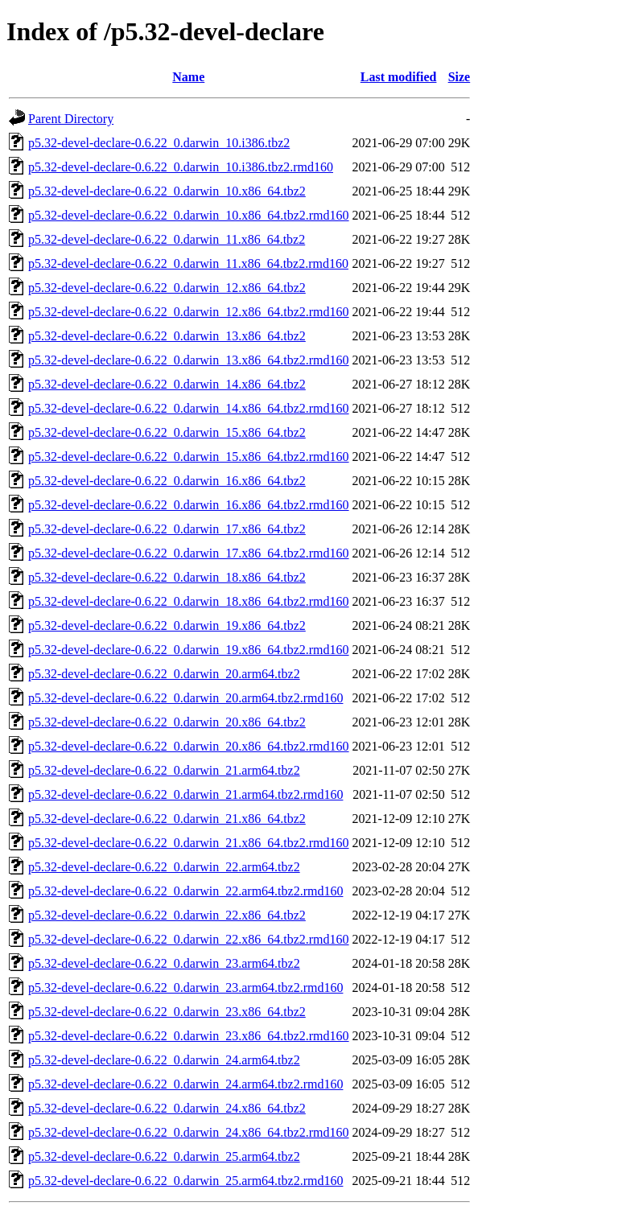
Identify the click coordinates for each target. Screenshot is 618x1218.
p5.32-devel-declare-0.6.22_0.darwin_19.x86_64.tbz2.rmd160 (188, 649)
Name (188, 77)
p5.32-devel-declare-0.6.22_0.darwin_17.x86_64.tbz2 (167, 529)
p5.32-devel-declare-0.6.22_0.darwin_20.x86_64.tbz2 (167, 722)
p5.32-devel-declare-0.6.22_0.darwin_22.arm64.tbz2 (164, 867)
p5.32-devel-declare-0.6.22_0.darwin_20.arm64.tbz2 (164, 674)
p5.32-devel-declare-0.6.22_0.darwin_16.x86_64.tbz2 (167, 481)
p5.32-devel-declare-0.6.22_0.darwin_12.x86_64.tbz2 (167, 287)
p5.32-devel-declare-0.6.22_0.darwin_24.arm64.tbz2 (164, 1060)
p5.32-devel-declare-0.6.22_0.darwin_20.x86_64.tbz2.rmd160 (188, 746)
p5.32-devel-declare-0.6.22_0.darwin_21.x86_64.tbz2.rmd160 (188, 843)
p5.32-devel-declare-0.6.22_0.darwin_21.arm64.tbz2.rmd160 (185, 794)
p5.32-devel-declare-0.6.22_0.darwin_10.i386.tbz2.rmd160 (180, 167)
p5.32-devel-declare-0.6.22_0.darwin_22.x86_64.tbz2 (167, 915)
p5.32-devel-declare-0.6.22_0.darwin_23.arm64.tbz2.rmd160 (185, 987)
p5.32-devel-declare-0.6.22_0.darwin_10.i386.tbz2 (159, 143)
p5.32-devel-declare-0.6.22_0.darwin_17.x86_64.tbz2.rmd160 (188, 553)
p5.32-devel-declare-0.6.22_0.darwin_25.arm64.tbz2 (164, 1156)
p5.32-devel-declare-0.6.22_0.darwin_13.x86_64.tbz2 (167, 336)
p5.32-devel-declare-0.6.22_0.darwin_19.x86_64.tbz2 (167, 625)
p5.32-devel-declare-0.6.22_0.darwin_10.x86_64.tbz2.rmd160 (188, 215)
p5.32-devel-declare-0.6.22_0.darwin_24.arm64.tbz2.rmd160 (185, 1084)
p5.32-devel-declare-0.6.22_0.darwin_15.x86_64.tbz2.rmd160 (188, 456)
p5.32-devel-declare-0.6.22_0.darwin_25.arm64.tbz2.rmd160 (185, 1180)
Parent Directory (70, 119)
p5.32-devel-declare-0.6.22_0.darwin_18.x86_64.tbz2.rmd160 (188, 601)
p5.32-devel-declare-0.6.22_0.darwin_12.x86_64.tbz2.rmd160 (188, 312)
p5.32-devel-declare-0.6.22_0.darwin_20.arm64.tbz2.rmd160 (185, 698)
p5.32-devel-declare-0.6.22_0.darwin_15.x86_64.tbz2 (167, 432)
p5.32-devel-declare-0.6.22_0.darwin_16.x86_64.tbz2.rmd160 (188, 505)
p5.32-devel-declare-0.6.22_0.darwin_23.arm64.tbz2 (164, 963)
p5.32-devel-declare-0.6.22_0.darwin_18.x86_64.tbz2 (167, 577)
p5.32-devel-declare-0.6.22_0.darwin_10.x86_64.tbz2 (167, 191)
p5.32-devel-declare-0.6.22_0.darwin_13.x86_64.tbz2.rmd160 (188, 360)
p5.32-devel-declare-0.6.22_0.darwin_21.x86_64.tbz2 (167, 818)
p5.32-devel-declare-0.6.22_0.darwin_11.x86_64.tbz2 (166, 239)
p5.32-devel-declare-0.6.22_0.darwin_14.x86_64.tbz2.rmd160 (188, 408)
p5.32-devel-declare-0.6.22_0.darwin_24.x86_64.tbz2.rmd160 (188, 1132)
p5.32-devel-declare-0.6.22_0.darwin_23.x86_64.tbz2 (167, 1011)
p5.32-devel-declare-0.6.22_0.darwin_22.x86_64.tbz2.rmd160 (188, 939)
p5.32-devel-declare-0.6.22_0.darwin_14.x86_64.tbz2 (167, 384)
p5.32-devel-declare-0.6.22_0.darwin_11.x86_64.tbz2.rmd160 (188, 263)
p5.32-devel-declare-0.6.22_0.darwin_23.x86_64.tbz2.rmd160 (188, 1036)
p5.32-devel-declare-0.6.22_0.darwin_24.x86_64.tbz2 (167, 1108)
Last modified (398, 77)
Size (459, 77)
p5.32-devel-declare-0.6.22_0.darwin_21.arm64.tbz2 (164, 770)
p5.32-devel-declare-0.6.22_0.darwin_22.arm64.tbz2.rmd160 (185, 891)
